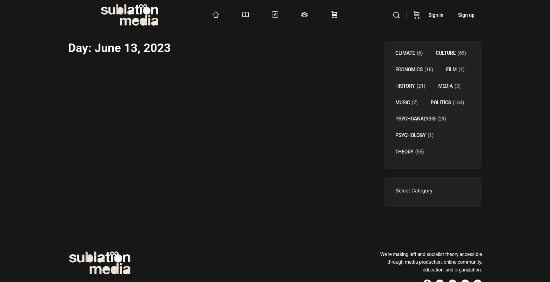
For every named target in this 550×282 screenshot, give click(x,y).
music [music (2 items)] (406, 102)
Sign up (466, 15)
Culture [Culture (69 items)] (451, 53)
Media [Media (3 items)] (449, 86)
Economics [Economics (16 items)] (414, 69)
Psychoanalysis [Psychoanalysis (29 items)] (420, 119)
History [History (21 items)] (410, 86)
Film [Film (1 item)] (455, 69)
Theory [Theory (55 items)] (409, 152)
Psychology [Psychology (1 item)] (414, 135)
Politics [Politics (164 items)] (447, 102)
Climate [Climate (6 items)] (409, 53)
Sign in (435, 15)
